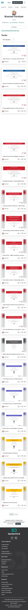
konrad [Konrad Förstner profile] (5, 61)
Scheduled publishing (6, 588)
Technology (4, 546)
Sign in (9, 2)
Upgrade (18, 523)
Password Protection (6, 584)
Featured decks (5, 551)
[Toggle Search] (24, 2)
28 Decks (6, 22)
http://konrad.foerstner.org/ (10, 30)
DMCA (20, 605)
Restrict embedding (6, 592)
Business (10, 7)
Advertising (4, 576)
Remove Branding (6, 590)
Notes (3, 594)
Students (3, 563)
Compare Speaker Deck (7, 574)
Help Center (4, 570)
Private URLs (4, 582)
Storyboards (4, 548)
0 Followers (21, 22)
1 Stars (14, 27)
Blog (2, 572)
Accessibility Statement (14, 606)
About (7, 605)
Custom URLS (5, 586)
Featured (3, 7)
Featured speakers (6, 553)
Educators (4, 561)
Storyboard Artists (6, 559)
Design (17, 7)
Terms (11, 605)
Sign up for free (17, 2)
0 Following (14, 22)
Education (23, 7)
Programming (5, 544)
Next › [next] (16, 514)
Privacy (15, 605)
